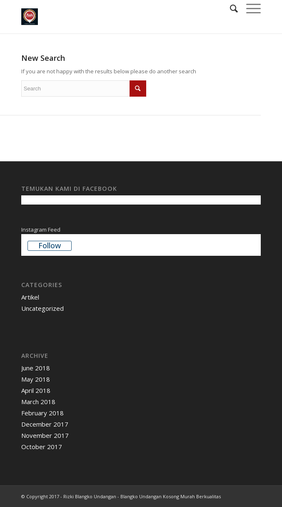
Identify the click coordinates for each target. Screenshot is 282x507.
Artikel (30, 297)
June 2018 (35, 368)
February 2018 (42, 413)
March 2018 (38, 401)
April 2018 (35, 390)
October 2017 (41, 446)
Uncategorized (42, 308)
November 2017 (45, 435)
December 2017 (44, 424)
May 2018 (35, 379)
